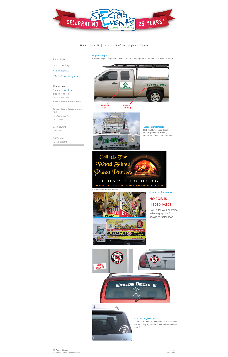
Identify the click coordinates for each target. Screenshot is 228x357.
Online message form (62, 90)
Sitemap (65, 350)
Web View (171, 352)
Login (172, 350)
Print (56, 350)
